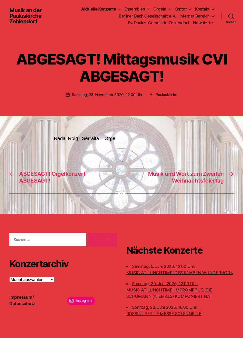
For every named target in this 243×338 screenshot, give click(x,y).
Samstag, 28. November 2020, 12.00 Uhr (107, 94)
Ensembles (134, 9)
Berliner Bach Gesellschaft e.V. (147, 16)
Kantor (180, 9)
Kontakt (202, 9)
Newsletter (203, 22)
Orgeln (159, 9)
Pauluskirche (166, 94)
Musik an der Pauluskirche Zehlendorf (25, 15)
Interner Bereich (195, 16)
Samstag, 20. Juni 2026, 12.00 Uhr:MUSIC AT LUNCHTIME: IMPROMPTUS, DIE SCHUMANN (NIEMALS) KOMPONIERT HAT (169, 290)
